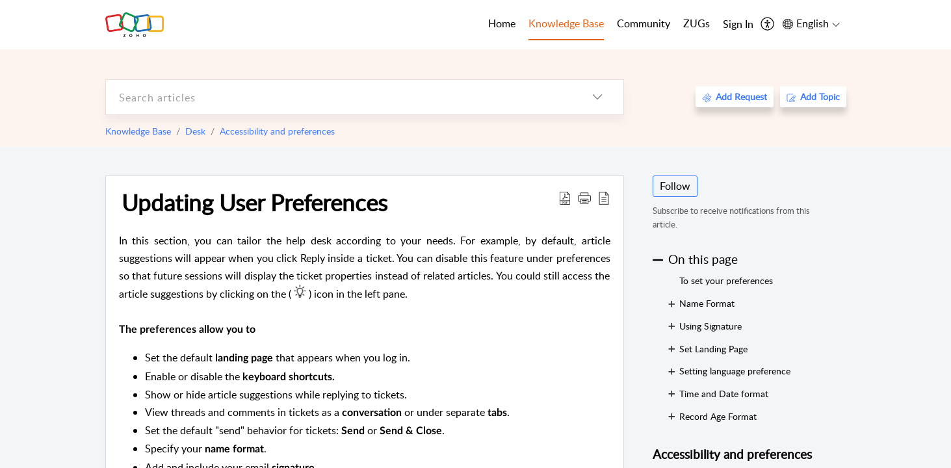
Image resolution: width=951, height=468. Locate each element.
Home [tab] (501, 23)
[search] (338, 97)
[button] (584, 197)
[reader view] (603, 197)
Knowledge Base (138, 131)
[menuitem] (738, 24)
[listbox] (597, 97)
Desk (195, 131)
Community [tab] (643, 23)
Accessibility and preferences (277, 131)
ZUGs (696, 23)
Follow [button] (675, 186)
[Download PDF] (564, 197)
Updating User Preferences (254, 202)
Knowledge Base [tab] (566, 23)
